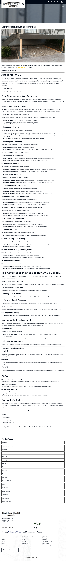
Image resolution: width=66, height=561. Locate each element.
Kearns (4, 463)
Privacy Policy (5, 526)
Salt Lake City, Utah (7, 481)
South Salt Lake (6, 491)
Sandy (3, 484)
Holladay (4, 460)
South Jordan (5, 488)
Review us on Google (9, 422)
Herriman (4, 456)
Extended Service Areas (10, 550)
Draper (4, 453)
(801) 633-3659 (55, 2)
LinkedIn (6, 419)
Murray (4, 474)
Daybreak (4, 449)
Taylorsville (5, 494)
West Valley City (6, 501)
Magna (4, 467)
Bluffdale (4, 442)
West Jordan (5, 498)
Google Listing (8, 421)
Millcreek (4, 470)
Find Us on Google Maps (20, 92)
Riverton (4, 477)
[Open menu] (63, 6)
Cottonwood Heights (7, 446)
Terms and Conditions (7, 528)
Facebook (7, 417)
